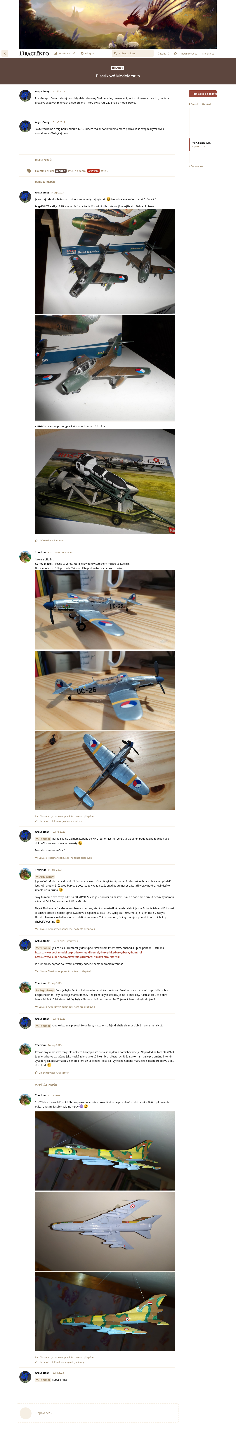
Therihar (44, 839)
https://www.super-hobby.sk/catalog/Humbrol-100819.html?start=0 (77, 957)
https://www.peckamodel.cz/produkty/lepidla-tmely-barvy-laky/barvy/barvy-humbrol (88, 952)
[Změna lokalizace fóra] (163, 53)
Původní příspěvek (200, 104)
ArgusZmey (46, 876)
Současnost (196, 166)
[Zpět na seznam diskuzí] (4, 53)
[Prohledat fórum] (133, 53)
